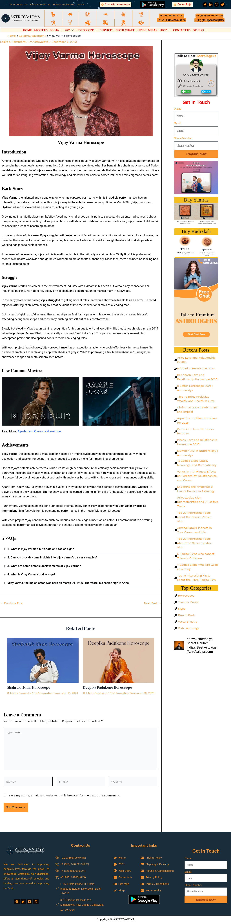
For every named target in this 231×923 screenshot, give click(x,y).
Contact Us (182, 30)
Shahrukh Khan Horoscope (28, 687)
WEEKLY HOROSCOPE (40, 5)
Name (177, 108)
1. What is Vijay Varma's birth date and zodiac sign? (40, 549)
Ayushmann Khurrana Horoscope (39, 431)
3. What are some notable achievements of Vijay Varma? (44, 566)
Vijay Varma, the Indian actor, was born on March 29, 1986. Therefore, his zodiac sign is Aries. (68, 583)
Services (107, 30)
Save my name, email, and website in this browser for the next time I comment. (64, 795)
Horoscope (87, 30)
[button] (81, 549)
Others (200, 30)
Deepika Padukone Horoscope (107, 687)
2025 (69, 30)
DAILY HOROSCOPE (19, 5)
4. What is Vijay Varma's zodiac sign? (31, 574)
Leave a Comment (12, 42)
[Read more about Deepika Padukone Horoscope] (118, 660)
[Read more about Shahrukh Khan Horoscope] (43, 660)
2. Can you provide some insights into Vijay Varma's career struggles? (52, 557)
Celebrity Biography (19, 693)
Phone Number (183, 138)
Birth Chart (125, 30)
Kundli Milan (147, 30)
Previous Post (11, 603)
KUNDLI (81, 5)
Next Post (152, 603)
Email (177, 123)
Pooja (56, 30)
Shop (165, 30)
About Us (41, 30)
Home (27, 30)
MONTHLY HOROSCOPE (64, 5)
